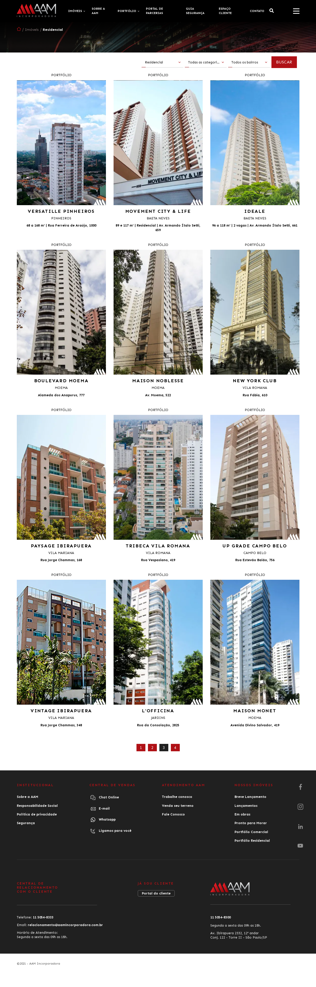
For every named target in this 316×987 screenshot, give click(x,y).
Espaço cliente (225, 11)
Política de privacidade (37, 814)
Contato (257, 11)
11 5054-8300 (220, 917)
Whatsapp (102, 819)
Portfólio (127, 11)
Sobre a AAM (98, 11)
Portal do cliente (156, 893)
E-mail (99, 809)
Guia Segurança (195, 11)
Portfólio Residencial (252, 840)
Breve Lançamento (250, 797)
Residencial (53, 30)
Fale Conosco (173, 814)
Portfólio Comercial (251, 831)
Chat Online (104, 797)
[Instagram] (300, 807)
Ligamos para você (110, 830)
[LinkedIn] (300, 827)
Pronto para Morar (251, 823)
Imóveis (75, 11)
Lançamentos (246, 805)
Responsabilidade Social (37, 805)
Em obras (242, 814)
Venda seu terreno (178, 805)
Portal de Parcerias (154, 11)
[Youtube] (300, 846)
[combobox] (162, 63)
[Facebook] (300, 787)
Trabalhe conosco (177, 797)
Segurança (26, 823)
